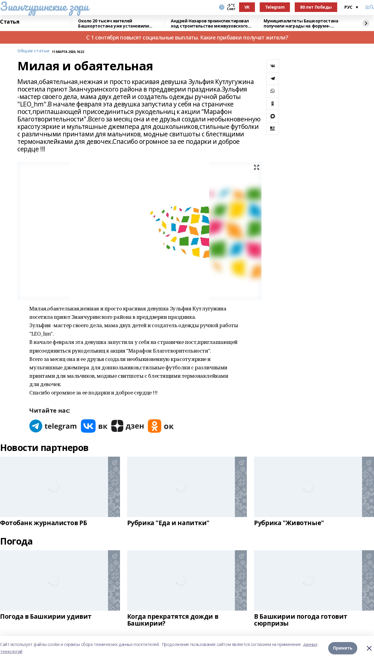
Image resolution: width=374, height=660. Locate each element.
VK (247, 7)
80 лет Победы (316, 7)
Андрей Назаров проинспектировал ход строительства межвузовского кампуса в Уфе (210, 23)
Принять (342, 648)
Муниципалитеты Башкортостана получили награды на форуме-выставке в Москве (301, 23)
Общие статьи (33, 51)
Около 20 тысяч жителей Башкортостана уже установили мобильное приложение (113, 23)
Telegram (275, 7)
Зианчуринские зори (44, 6)
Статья (9, 22)
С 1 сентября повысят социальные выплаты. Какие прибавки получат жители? (187, 37)
